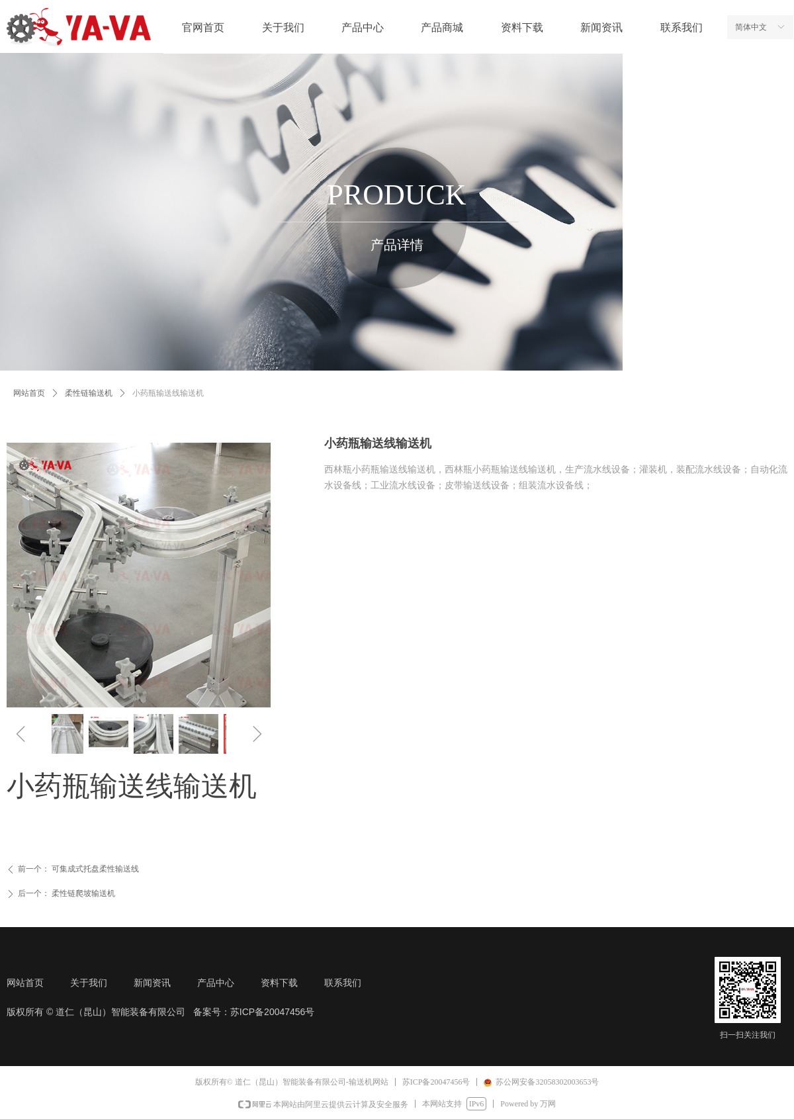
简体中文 (751, 27)
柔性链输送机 (88, 393)
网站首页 (29, 393)
